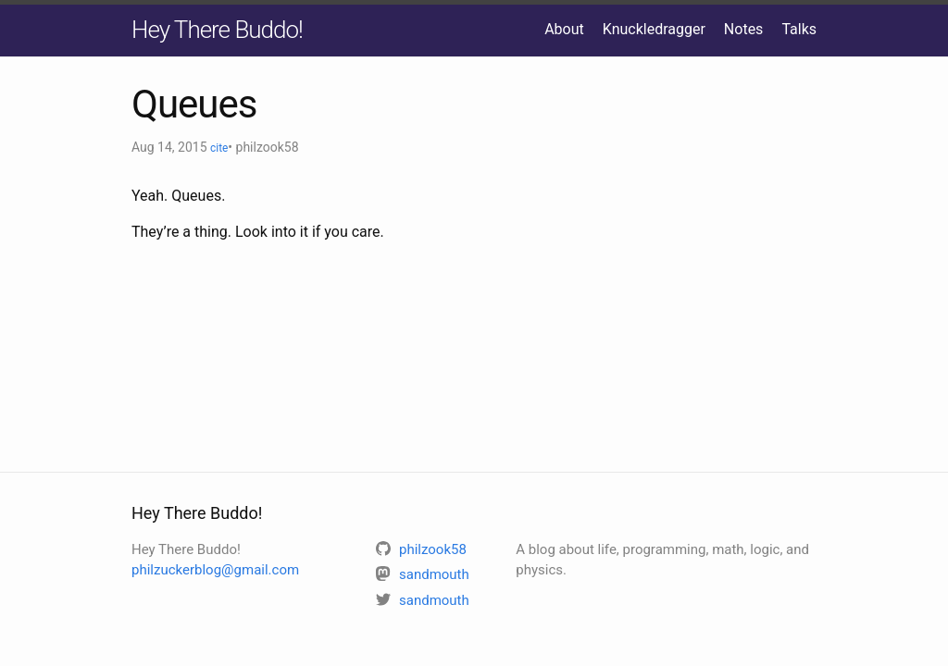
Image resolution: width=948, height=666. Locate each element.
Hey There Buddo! (217, 29)
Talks (799, 29)
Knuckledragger (654, 29)
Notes (744, 29)
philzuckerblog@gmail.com (215, 569)
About (564, 29)
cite (219, 148)
